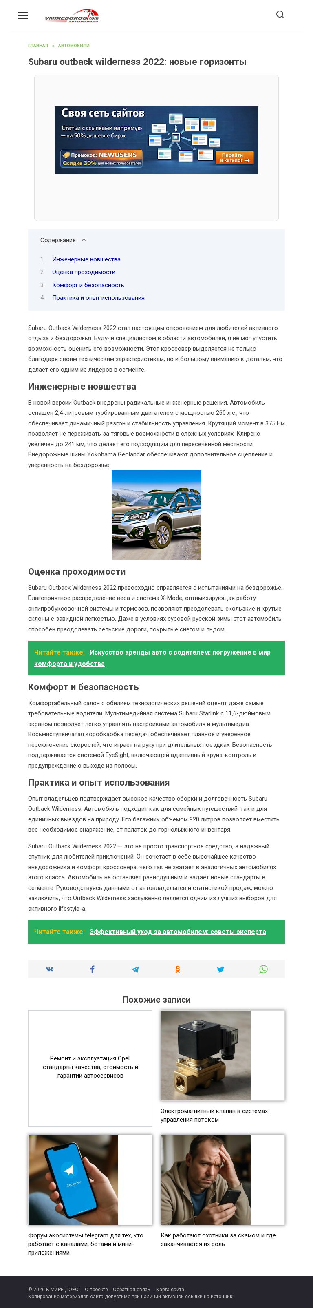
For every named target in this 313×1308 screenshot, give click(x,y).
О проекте (96, 1290)
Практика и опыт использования (98, 297)
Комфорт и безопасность (88, 285)
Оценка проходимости (83, 272)
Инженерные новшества (86, 259)
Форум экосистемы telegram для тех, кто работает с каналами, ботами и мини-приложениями (85, 1244)
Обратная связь (131, 1290)
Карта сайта (170, 1290)
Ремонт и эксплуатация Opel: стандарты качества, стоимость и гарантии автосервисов (90, 1067)
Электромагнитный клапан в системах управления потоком (214, 1115)
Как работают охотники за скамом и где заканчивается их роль (218, 1240)
